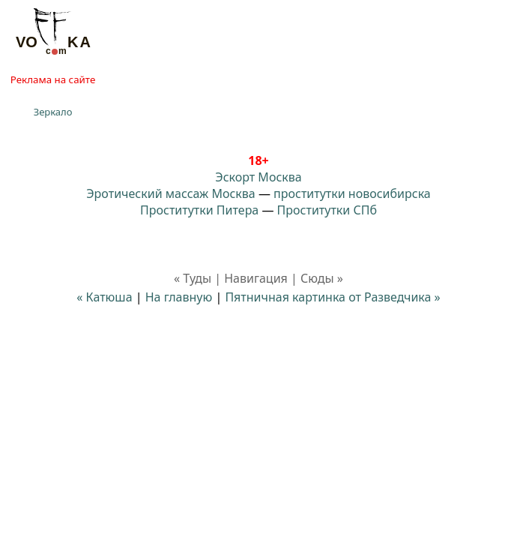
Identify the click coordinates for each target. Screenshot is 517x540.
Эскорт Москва (258, 177)
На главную (179, 297)
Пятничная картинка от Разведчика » (332, 297)
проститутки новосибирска (352, 193)
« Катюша (104, 297)
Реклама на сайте (52, 79)
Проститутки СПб (327, 210)
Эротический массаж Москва (170, 193)
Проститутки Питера (199, 210)
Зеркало (53, 111)
